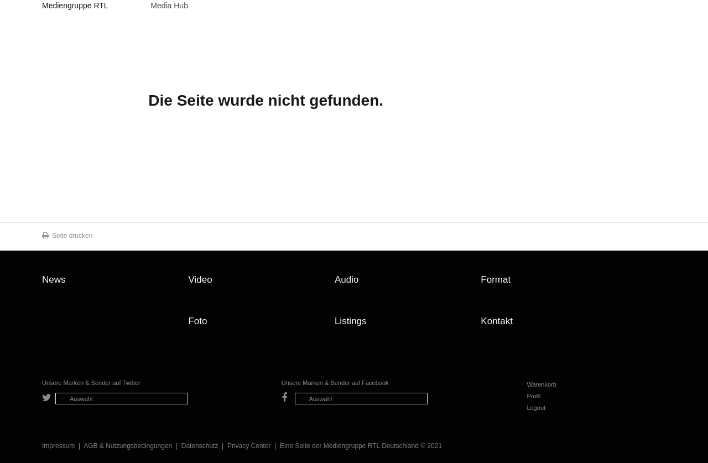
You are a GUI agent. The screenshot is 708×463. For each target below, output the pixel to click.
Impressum (58, 446)
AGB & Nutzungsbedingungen (128, 446)
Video (200, 279)
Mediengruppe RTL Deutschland (75, 7)
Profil (531, 396)
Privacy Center (249, 446)
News (54, 279)
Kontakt (497, 321)
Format (496, 279)
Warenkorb (538, 384)
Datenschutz (199, 446)
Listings (351, 321)
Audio (346, 279)
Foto (197, 321)
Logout (533, 407)
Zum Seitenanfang (655, 284)
